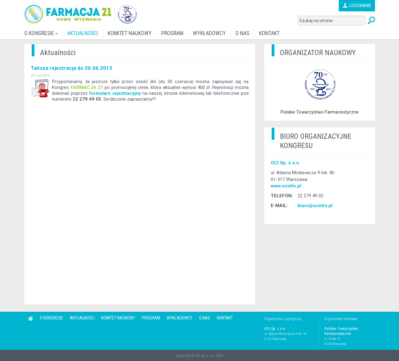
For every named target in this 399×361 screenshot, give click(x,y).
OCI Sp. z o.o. (285, 163)
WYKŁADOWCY (209, 33)
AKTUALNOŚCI (82, 33)
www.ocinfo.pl (286, 186)
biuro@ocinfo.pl (315, 205)
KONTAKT (269, 33)
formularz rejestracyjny (115, 93)
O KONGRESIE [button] (41, 33)
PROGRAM (172, 33)
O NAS (242, 33)
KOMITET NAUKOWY (130, 33)
